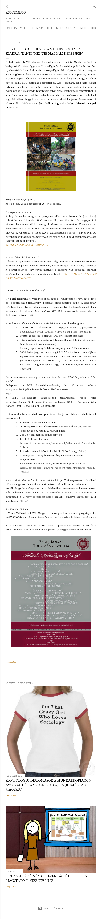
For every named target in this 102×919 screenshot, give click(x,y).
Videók (25, 28)
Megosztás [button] (11, 662)
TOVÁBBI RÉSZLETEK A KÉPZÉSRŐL (27, 245)
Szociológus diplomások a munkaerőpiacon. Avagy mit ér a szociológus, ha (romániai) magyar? (49, 785)
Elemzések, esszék (64, 28)
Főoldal (12, 28)
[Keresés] (94, 5)
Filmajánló (40, 28)
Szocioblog (16, 12)
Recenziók (88, 28)
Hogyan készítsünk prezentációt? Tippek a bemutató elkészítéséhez (46, 878)
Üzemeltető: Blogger (51, 908)
